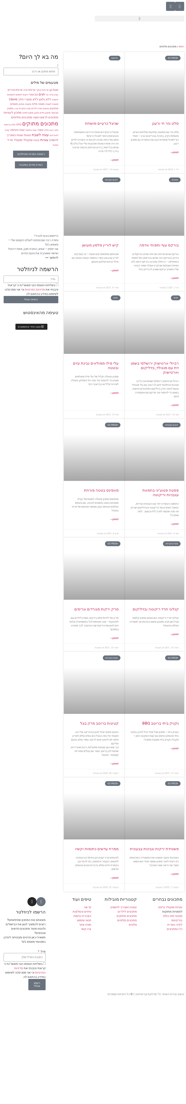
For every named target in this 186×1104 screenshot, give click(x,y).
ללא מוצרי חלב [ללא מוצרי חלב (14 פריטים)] (28, 99)
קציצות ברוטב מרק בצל (99, 723)
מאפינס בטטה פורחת (101, 490)
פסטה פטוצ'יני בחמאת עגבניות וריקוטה (160, 492)
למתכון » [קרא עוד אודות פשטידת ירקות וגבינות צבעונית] (175, 874)
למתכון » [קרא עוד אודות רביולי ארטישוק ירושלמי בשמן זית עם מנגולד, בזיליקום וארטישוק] (175, 405)
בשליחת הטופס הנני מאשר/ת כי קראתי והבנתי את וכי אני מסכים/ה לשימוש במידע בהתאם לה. (31, 289)
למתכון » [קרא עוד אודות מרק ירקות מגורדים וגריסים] (115, 638)
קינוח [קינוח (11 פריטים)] (36, 140)
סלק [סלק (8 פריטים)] (46, 130)
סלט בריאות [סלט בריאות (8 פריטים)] (9, 124)
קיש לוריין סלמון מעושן (100, 245)
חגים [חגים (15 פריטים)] (42, 94)
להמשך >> (51, 257)
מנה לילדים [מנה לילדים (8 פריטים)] (36, 108)
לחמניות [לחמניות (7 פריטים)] (55, 100)
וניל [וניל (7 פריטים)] (47, 95)
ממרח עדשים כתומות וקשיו (97, 849)
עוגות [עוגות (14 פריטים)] (27, 135)
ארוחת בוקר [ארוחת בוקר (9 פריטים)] (42, 90)
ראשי (181, 46)
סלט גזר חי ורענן (165, 123)
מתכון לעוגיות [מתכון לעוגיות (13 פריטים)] (13, 112)
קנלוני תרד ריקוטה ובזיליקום (156, 609)
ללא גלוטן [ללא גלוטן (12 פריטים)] (45, 99)
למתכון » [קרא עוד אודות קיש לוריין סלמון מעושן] (115, 270)
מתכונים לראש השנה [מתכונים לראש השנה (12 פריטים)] (45, 117)
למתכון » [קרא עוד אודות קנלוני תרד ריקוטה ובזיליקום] (175, 634)
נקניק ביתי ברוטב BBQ (160, 723)
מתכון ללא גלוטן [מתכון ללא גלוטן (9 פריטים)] (42, 112)
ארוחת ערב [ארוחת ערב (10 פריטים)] (29, 89)
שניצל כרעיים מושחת (102, 123)
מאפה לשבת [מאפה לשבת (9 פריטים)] (51, 104)
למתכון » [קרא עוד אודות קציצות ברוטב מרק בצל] (115, 763)
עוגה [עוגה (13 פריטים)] (40, 130)
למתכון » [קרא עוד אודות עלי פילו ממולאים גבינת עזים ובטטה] (115, 393)
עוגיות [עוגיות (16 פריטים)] (44, 140)
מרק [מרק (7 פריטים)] (16, 108)
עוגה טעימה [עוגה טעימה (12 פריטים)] (17, 130)
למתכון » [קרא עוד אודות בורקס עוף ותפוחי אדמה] (175, 278)
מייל (43, 951)
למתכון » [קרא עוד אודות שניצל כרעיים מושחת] (115, 160)
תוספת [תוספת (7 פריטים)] (55, 145)
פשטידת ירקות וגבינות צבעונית (154, 849)
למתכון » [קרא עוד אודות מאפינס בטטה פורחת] (115, 519)
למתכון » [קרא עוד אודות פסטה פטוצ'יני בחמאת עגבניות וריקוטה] (175, 524)
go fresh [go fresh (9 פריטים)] (53, 90)
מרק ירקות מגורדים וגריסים (96, 609)
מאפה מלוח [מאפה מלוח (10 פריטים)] (38, 104)
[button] (139, 19)
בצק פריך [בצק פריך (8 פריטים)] (53, 94)
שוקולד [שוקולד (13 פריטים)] (28, 140)
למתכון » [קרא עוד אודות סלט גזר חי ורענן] (175, 152)
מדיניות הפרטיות (34, 289)
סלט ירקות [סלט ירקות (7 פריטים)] (53, 130)
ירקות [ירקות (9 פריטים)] (26, 94)
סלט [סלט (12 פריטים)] (18, 124)
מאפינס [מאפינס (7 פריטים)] (46, 108)
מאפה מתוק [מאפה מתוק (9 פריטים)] (25, 104)
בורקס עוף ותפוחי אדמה (159, 245)
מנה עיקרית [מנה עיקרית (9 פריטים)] (25, 108)
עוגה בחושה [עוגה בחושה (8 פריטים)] (31, 130)
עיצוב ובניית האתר (173, 994)
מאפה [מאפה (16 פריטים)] (13, 99)
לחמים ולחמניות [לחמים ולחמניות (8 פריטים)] (14, 94)
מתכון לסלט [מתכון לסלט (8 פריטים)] (27, 113)
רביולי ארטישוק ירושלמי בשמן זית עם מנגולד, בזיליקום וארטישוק (155, 368)
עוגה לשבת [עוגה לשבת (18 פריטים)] (40, 135)
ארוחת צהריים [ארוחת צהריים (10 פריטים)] (15, 89)
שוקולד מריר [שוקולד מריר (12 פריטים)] (14, 140)
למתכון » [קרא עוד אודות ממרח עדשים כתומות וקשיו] (115, 878)
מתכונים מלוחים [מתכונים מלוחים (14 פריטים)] (21, 117)
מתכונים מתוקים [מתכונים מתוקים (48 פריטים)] (40, 123)
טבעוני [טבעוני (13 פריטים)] (33, 94)
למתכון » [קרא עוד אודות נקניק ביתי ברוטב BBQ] (175, 748)
